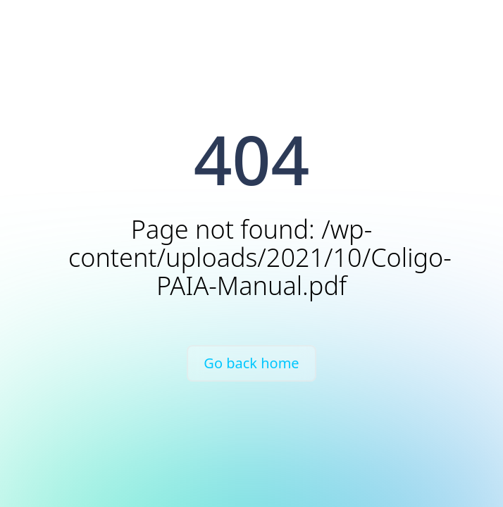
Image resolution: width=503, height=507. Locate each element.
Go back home (251, 363)
